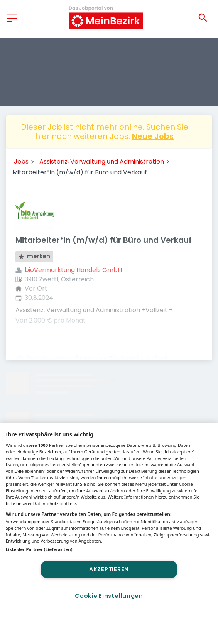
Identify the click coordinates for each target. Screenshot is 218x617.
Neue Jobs (153, 136)
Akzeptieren (109, 569)
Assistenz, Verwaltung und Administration (101, 161)
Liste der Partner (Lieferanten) (39, 549)
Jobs (21, 161)
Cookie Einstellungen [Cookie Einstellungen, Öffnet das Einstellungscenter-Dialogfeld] (109, 596)
